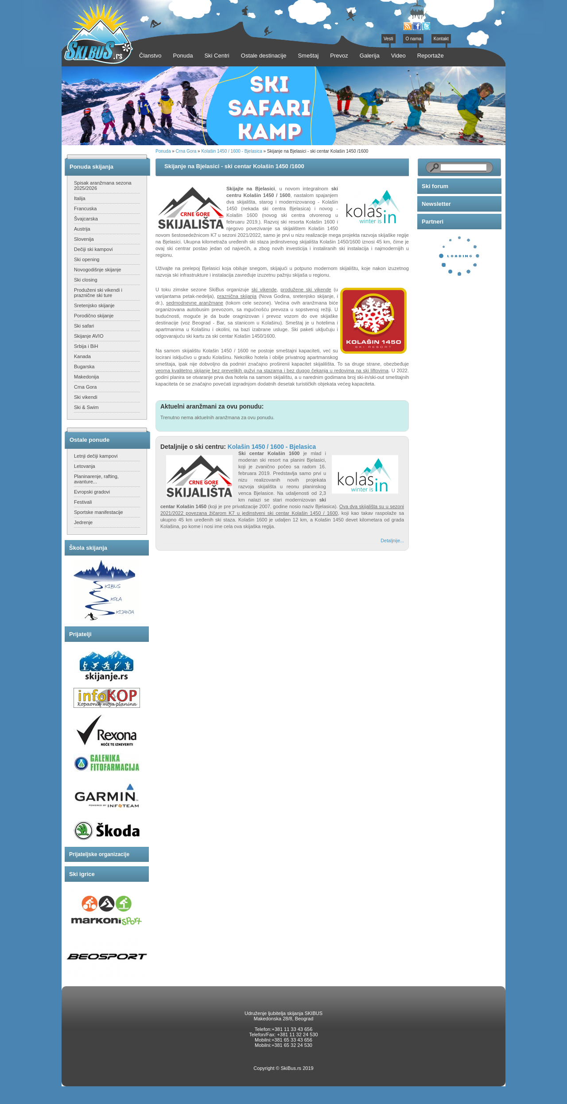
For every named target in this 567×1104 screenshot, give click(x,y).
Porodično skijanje (93, 315)
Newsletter (436, 204)
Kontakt (441, 38)
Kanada (82, 356)
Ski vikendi (85, 397)
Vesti (388, 38)
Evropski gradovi (92, 491)
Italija (79, 198)
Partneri (432, 221)
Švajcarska (86, 218)
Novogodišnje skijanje (97, 269)
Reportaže (430, 55)
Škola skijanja (88, 547)
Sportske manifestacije (98, 512)
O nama (413, 38)
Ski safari (84, 325)
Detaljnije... (392, 540)
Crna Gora (85, 387)
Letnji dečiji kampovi (95, 456)
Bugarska (84, 366)
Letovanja (84, 466)
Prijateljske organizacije (99, 854)
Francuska (85, 208)
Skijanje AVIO (88, 336)
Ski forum (435, 186)
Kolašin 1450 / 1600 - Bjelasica (231, 151)
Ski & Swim (86, 407)
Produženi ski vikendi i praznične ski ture (98, 292)
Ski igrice (82, 874)
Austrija (82, 229)
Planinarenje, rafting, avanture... (96, 479)
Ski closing (85, 279)
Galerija (370, 55)
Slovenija (84, 239)
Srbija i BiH (86, 346)
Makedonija (86, 376)
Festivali (83, 502)
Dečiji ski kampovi (93, 249)
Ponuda (163, 151)
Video (398, 55)
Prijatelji (80, 634)
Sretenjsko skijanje (94, 305)
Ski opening (87, 259)
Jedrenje (83, 522)
